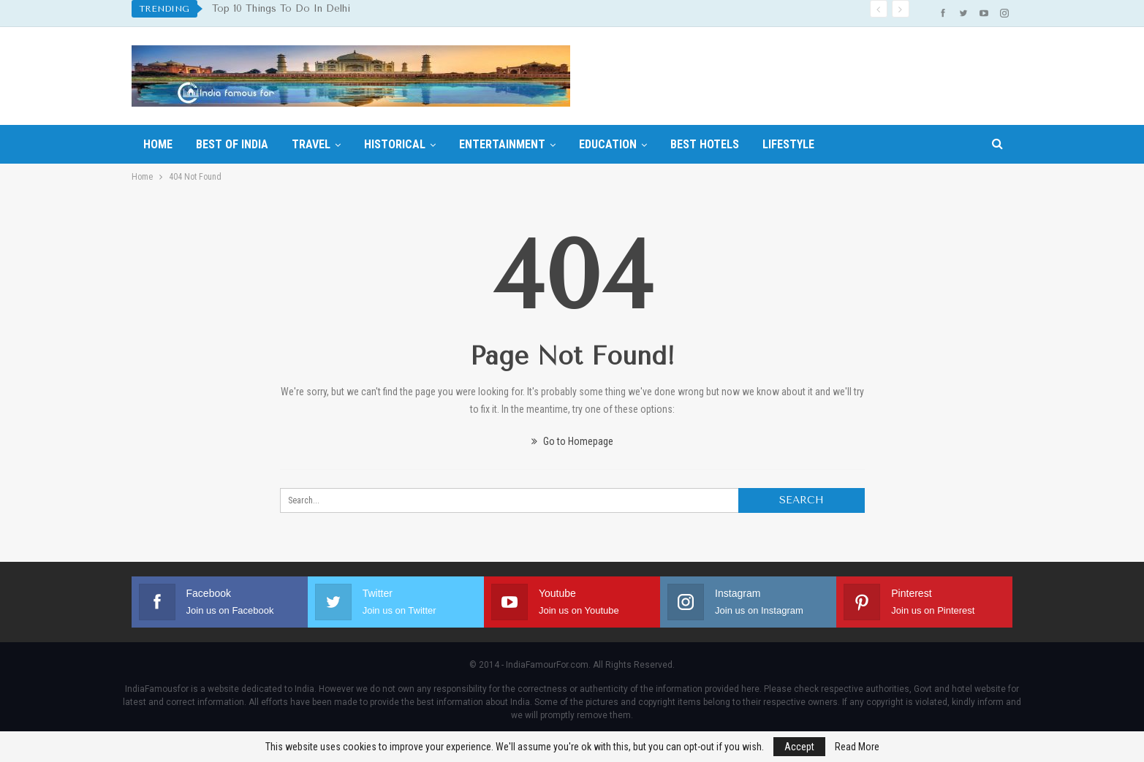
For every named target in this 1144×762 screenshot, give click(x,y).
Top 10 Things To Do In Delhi (281, 8)
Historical (394, 144)
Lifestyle (788, 144)
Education (608, 144)
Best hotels (704, 144)
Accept (799, 747)
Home (158, 144)
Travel (311, 144)
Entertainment (502, 144)
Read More (857, 747)
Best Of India (232, 144)
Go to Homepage (572, 441)
